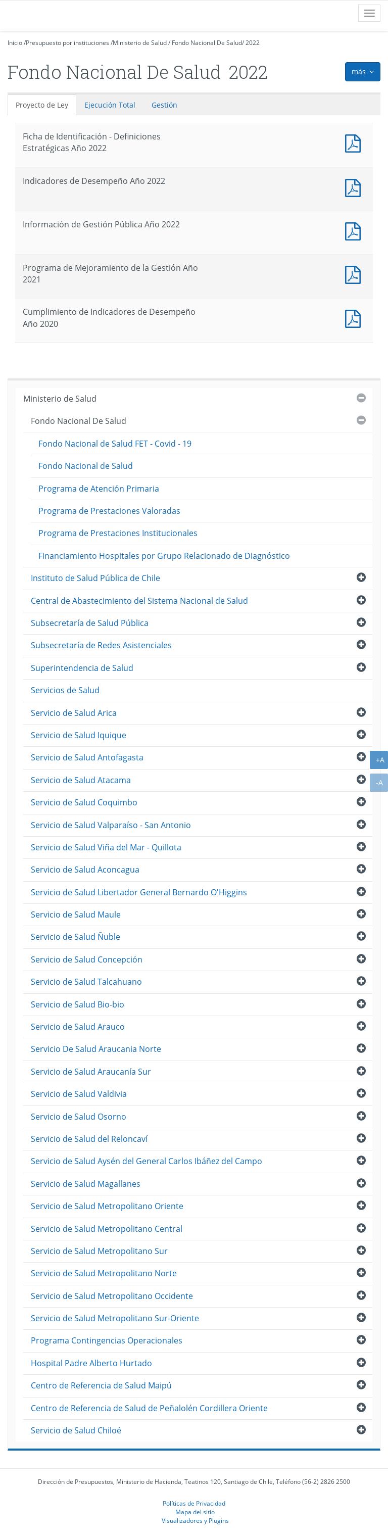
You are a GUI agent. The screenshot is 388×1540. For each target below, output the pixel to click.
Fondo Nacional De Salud (207, 42)
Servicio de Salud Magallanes (85, 1183)
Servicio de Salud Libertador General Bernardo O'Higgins (139, 892)
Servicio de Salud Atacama (81, 780)
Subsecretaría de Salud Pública (90, 623)
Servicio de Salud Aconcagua (85, 869)
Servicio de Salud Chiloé (76, 1430)
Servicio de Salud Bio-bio (77, 1004)
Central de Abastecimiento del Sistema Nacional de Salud (139, 600)
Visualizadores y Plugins (195, 1520)
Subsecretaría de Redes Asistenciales (101, 645)
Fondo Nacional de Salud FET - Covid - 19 (114, 443)
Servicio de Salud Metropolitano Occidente (112, 1296)
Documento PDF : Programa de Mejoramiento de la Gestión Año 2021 (355, 273)
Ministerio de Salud (140, 42)
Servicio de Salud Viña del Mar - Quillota (106, 847)
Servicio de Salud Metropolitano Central (106, 1228)
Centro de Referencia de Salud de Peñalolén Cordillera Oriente (149, 1408)
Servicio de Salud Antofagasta (87, 757)
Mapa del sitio (195, 1512)
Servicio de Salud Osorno (78, 1116)
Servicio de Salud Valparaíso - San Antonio (111, 825)
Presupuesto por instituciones (67, 42)
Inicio (15, 42)
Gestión (164, 105)
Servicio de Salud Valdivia (79, 1093)
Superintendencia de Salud (82, 667)
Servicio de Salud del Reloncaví (89, 1138)
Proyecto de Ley (42, 105)
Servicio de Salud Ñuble (75, 936)
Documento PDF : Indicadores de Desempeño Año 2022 (355, 186)
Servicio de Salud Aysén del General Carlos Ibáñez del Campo (146, 1161)
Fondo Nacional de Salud (85, 465)
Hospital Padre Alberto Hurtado (91, 1363)
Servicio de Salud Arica (74, 712)
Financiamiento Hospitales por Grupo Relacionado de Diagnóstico (164, 555)
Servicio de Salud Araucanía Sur (91, 1071)
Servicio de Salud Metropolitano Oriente (107, 1206)
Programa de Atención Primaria (98, 488)
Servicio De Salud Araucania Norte (96, 1048)
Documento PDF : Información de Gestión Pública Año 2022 (355, 230)
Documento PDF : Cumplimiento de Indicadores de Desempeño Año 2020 (355, 317)
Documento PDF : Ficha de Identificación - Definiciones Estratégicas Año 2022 (355, 142)
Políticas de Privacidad (194, 1503)
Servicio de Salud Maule (76, 914)
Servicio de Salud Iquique (78, 735)
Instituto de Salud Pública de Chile (95, 578)
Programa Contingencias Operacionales (106, 1340)
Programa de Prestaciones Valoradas (109, 510)
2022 (253, 42)
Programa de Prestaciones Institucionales (118, 533)
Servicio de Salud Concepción (86, 959)
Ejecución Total (109, 105)
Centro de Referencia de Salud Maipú (101, 1385)
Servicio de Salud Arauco (78, 1026)
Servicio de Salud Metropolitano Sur (99, 1251)
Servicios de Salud (65, 690)
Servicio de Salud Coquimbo (84, 802)
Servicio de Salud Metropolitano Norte (104, 1273)
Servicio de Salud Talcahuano (86, 981)
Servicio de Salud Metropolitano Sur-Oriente (115, 1318)
